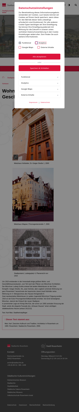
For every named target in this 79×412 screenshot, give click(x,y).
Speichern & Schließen (39, 68)
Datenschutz (45, 102)
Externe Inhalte (47, 47)
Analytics (42, 43)
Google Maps (27, 47)
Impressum (33, 102)
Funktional (26, 43)
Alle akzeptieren (39, 56)
